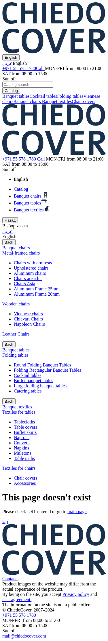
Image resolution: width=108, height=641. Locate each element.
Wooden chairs (16, 303)
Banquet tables (16, 96)
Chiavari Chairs (28, 318)
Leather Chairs (16, 333)
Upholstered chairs (31, 268)
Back (9, 242)
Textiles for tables (18, 412)
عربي (7, 63)
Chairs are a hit (28, 278)
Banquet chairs (27, 101)
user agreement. (16, 599)
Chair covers (83, 101)
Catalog (11, 91)
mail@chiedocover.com (24, 635)
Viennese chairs (28, 313)
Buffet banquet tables (33, 380)
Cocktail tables (43, 96)
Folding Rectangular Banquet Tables (47, 370)
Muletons (22, 453)
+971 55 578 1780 (23, 68)
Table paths (24, 458)
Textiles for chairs (18, 468)
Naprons (21, 437)
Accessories (25, 483)
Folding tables (70, 96)
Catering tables (27, 390)
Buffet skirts (25, 432)
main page (76, 511)
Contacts (10, 578)
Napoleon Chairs (29, 324)
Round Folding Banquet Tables (42, 364)
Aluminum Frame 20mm (37, 294)
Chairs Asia (24, 283)
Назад (10, 220)
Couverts (22, 442)
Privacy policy (75, 594)
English (11, 57)
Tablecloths (24, 421)
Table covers (25, 427)
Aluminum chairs (30, 273)
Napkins (21, 447)
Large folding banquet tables (40, 385)
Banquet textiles (57, 101)
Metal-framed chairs (21, 252)
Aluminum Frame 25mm (37, 288)
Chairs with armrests (33, 262)
